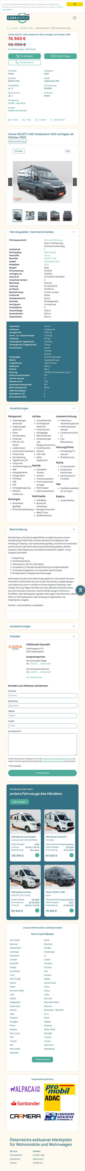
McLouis (48, 998)
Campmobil (15, 947)
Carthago (14, 951)
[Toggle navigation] (74, 18)
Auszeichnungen (20, 626)
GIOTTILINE (15, 978)
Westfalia (14, 1052)
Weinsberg (49, 1048)
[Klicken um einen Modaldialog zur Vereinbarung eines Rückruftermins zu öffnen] (24, 62)
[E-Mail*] (42, 725)
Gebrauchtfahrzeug (53, 240)
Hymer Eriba (50, 982)
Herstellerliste (16, 1155)
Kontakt (13, 1162)
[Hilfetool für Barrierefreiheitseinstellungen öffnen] (80, 590)
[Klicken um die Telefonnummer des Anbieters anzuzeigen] (24, 56)
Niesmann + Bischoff (53, 1010)
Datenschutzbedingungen (52, 761)
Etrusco (48, 967)
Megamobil (15, 1002)
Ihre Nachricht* (14, 731)
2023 (46, 264)
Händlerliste (15, 1159)
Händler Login (39, 1155)
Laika (46, 994)
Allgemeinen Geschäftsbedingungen (56, 759)
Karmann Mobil (17, 990)
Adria (46, 940)
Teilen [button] (28, 119)
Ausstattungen (19, 408)
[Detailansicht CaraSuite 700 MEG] (59, 835)
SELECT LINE (50, 258)
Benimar (14, 944)
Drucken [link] (42, 119)
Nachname (13, 701)
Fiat (46, 971)
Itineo (12, 986)
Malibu (13, 998)
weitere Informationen (10, 10)
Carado (47, 947)
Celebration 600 (51, 261)
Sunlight (48, 1033)
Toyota (47, 1041)
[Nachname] (42, 705)
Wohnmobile (50, 252)
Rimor (12, 1025)
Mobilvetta (15, 1006)
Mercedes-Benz (51, 1002)
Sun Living (15, 1033)
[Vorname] (42, 695)
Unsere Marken (42, 1059)
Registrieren (38, 1159)
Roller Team (49, 1029)
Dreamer (48, 963)
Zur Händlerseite (34, 677)
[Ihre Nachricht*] (42, 744)
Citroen (13, 959)
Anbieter (15, 636)
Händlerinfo (38, 1162)
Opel (12, 1013)
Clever (47, 255)
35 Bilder (19, 151)
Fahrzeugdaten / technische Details (32, 232)
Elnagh (13, 967)
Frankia (47, 975)
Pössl (46, 1017)
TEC (12, 1037)
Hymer (13, 982)
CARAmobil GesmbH (17, 110)
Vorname (12, 691)
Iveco (46, 986)
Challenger (49, 951)
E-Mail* (11, 721)
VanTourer (49, 1045)
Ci (45, 955)
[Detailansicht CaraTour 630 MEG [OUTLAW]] (25, 891)
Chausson (14, 955)
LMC (12, 994)
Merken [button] (15, 119)
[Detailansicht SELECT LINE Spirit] (59, 891)
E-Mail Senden (42, 772)
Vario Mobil (15, 1048)
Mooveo (48, 1006)
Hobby (47, 978)
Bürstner (48, 944)
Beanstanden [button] (59, 119)
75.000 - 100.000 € (16, 103)
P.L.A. (46, 1013)
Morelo (13, 1010)
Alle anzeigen (19, 801)
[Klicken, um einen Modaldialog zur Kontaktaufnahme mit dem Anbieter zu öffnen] (60, 56)
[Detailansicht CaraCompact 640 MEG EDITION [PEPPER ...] (25, 835)
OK (75, 4)
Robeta (13, 1029)
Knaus (47, 990)
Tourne (13, 1041)
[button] (10, 182)
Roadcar (48, 1025)
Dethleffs (14, 963)
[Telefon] (42, 715)
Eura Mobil (15, 971)
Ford (12, 975)
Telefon (11, 711)
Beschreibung (18, 529)
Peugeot (14, 1017)
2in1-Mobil (15, 940)
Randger (14, 1021)
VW (11, 1045)
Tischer (47, 1037)
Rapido (47, 1021)
